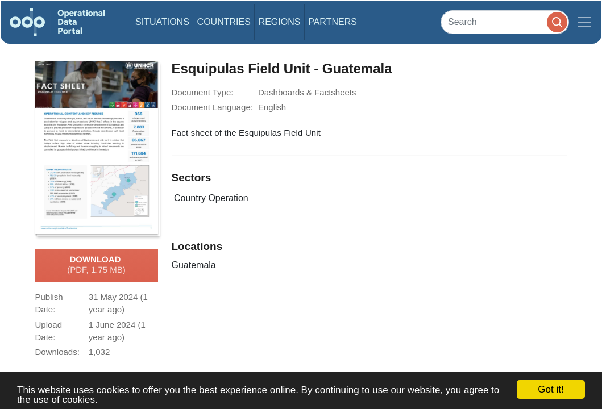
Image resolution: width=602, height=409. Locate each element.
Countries (224, 22)
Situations (162, 22)
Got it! (550, 389)
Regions (280, 22)
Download (96, 265)
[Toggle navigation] (584, 22)
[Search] (505, 22)
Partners (332, 22)
